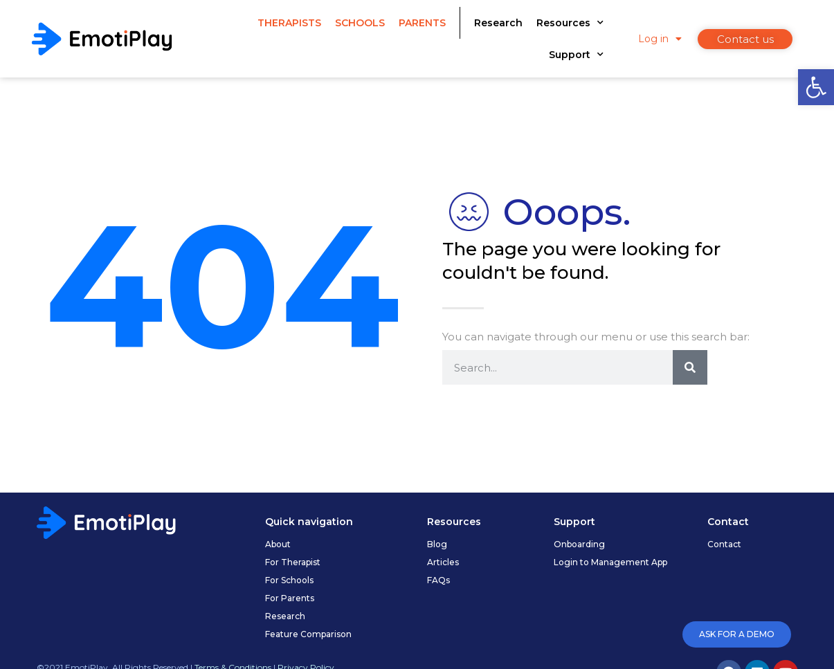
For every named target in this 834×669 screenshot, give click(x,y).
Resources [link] (570, 22)
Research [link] (498, 23)
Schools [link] (360, 23)
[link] (816, 87)
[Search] (690, 367)
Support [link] (576, 54)
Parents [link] (422, 23)
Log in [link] (660, 39)
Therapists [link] (289, 23)
